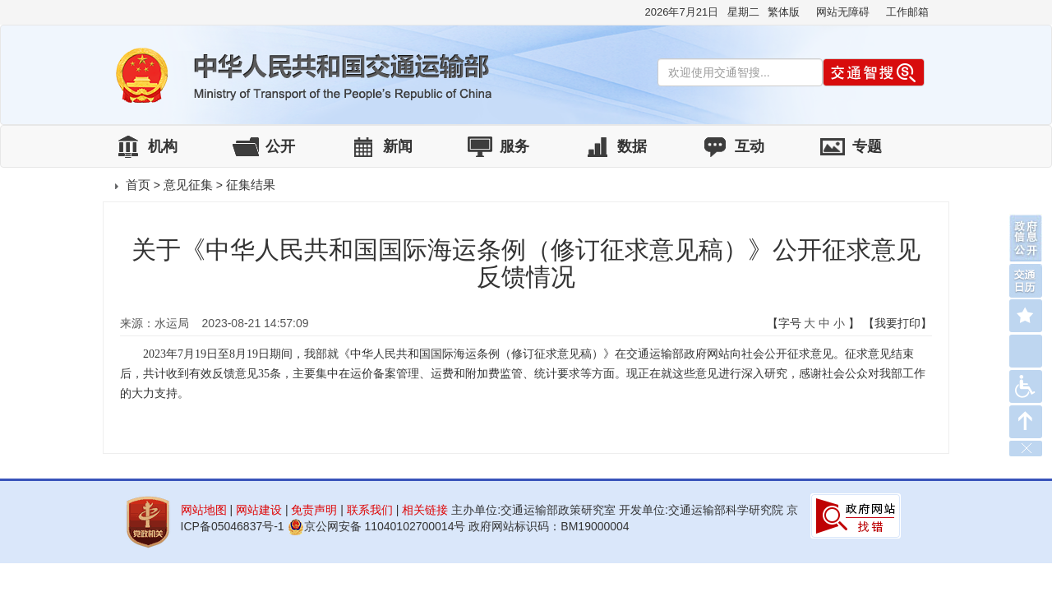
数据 (632, 146)
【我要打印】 (897, 323)
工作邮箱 (907, 12)
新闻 (398, 146)
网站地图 (204, 509)
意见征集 (188, 185)
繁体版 (784, 12)
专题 (867, 146)
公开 (280, 146)
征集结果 (250, 185)
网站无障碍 (843, 12)
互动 (749, 146)
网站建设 (259, 509)
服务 (514, 146)
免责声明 (314, 509)
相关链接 (425, 509)
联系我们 (370, 509)
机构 (163, 146)
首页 (138, 185)
